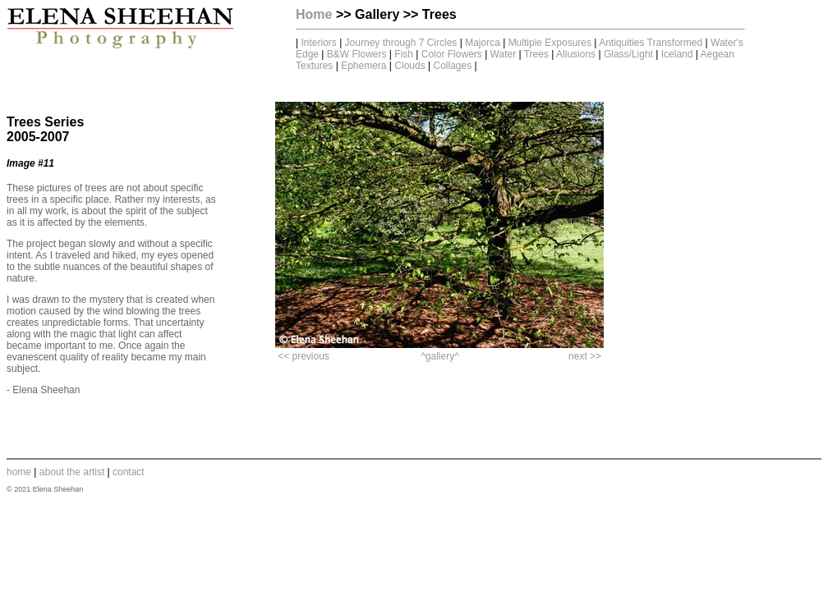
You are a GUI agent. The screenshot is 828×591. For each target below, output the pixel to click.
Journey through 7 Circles (402, 42)
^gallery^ (440, 356)
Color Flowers (453, 54)
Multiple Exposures (549, 42)
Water (503, 54)
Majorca (482, 42)
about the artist (71, 472)
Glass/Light (628, 54)
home (19, 472)
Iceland (677, 54)
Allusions (576, 54)
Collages (452, 65)
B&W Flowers (357, 54)
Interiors (318, 42)
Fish (403, 54)
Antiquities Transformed (650, 42)
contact (129, 472)
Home (314, 14)
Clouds (409, 65)
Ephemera (363, 65)
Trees (536, 54)
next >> (584, 356)
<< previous (303, 356)
